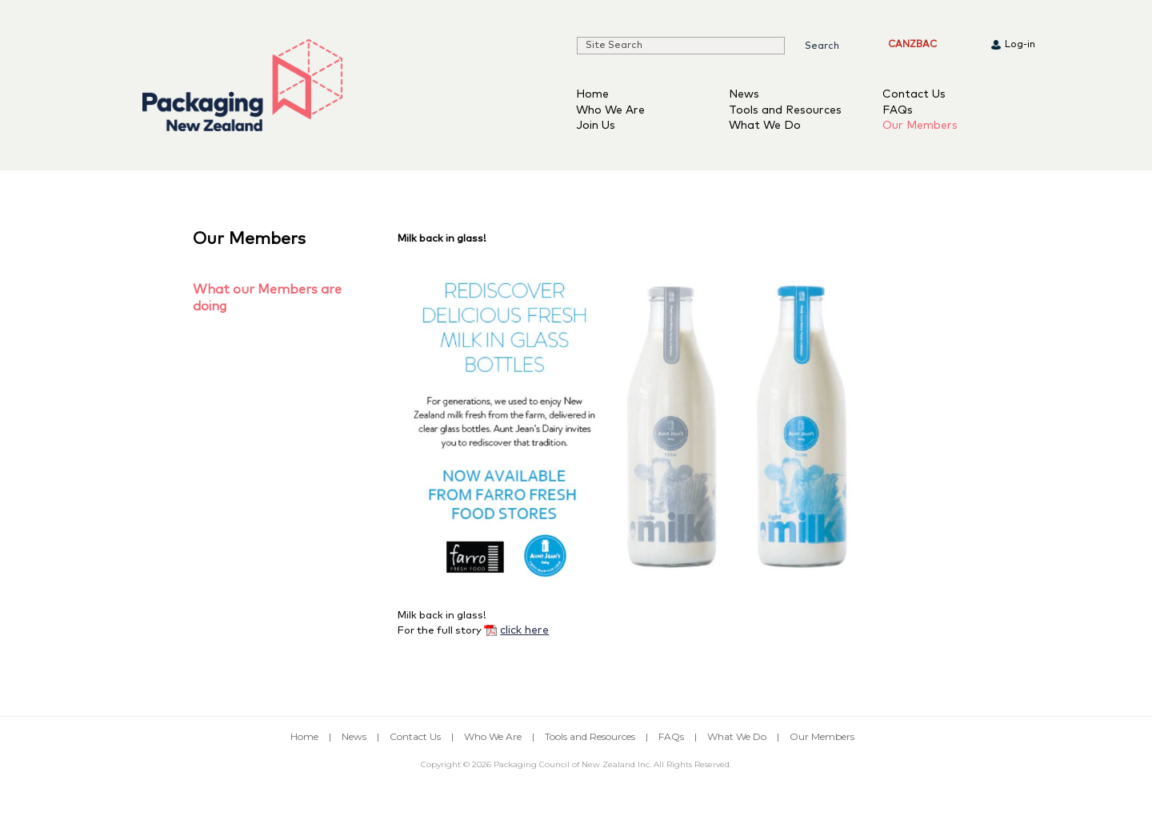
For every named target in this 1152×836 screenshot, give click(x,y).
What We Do (765, 125)
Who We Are (610, 110)
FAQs (897, 110)
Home (592, 94)
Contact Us (914, 94)
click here (524, 630)
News (744, 94)
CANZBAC (912, 45)
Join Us (595, 125)
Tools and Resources (785, 110)
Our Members (920, 125)
